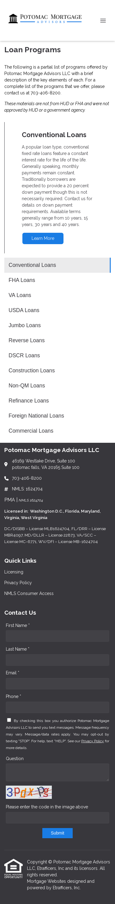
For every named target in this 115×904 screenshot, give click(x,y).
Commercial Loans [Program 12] (31, 431)
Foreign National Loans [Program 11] (36, 416)
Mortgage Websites (47, 881)
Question (15, 758)
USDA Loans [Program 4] (24, 310)
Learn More (43, 238)
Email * (12, 672)
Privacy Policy (92, 741)
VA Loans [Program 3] (20, 295)
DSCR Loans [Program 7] (24, 355)
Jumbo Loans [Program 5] (25, 325)
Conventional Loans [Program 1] (32, 265)
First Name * (18, 625)
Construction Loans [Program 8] (32, 370)
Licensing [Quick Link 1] (13, 571)
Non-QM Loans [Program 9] (27, 386)
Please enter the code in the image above (47, 806)
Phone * (13, 696)
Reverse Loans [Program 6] (27, 340)
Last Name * (17, 649)
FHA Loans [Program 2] (22, 280)
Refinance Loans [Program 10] (29, 401)
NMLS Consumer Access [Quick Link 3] (29, 593)
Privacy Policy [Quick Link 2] (18, 582)
